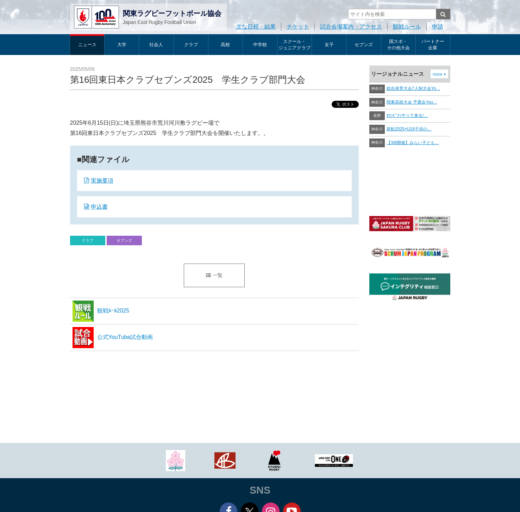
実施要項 (102, 181)
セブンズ (364, 44)
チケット (298, 27)
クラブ (191, 44)
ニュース (87, 44)
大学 (121, 44)
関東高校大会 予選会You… (412, 102)
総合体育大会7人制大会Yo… (413, 88)
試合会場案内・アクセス (351, 27)
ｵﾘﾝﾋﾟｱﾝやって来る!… (407, 115)
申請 (437, 27)
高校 (225, 44)
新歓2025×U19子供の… (409, 129)
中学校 (260, 44)
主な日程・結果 (256, 27)
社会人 (156, 44)
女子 (329, 44)
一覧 (214, 275)
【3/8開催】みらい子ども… (413, 142)
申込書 (99, 207)
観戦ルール (407, 27)
